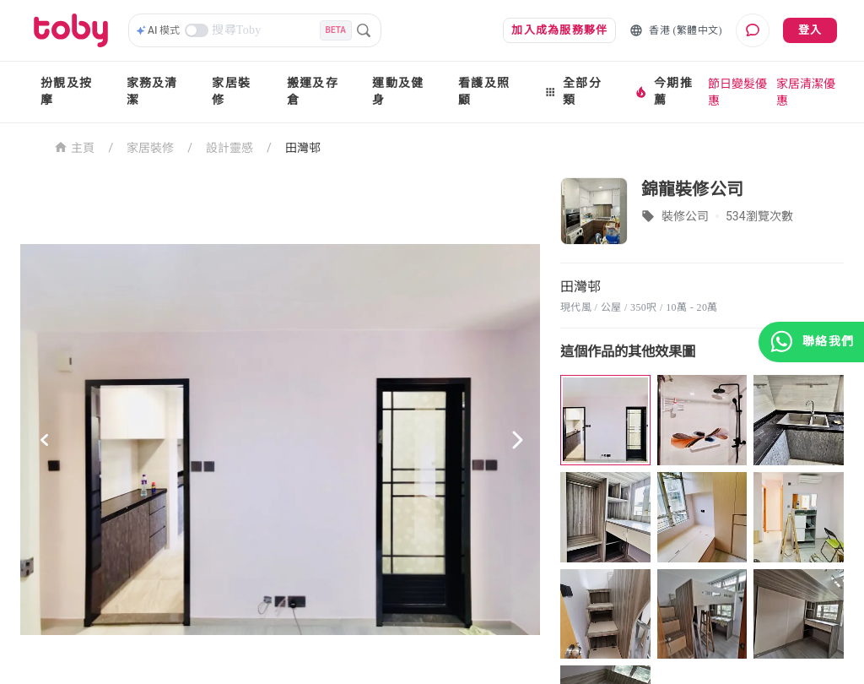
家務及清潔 (152, 91)
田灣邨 (303, 148)
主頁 (74, 146)
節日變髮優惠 (737, 92)
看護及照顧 (484, 91)
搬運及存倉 (312, 91)
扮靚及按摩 (66, 91)
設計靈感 (229, 148)
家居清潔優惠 (805, 92)
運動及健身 (398, 91)
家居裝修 (231, 91)
